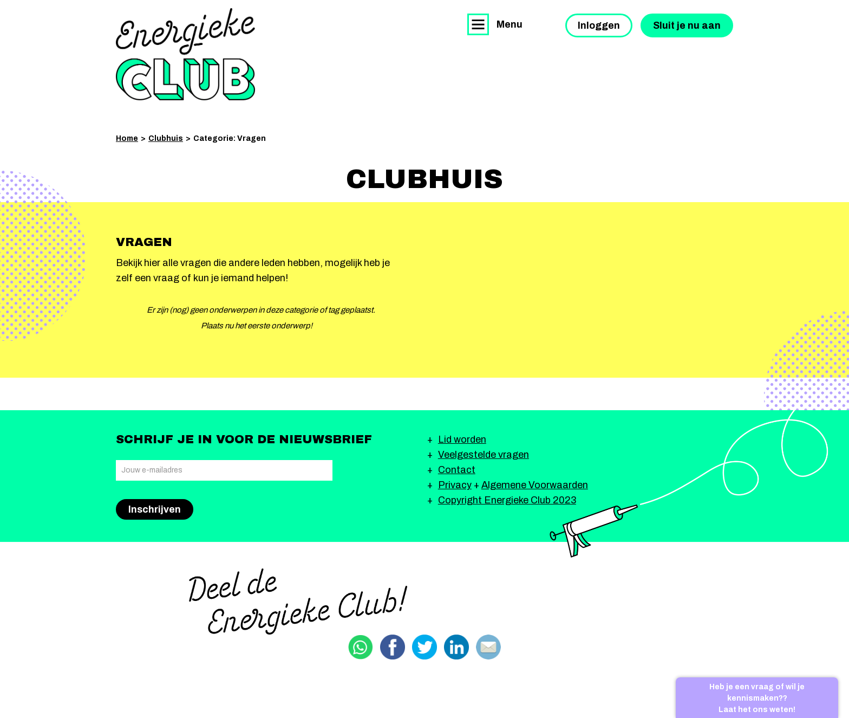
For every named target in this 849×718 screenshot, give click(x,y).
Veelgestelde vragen (483, 454)
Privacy (455, 485)
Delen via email (488, 647)
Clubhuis (165, 138)
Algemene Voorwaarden (534, 485)
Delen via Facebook (392, 647)
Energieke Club (185, 54)
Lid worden (462, 439)
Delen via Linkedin (456, 647)
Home (127, 138)
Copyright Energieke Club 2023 (507, 500)
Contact (456, 469)
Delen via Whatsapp (360, 647)
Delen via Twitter (424, 647)
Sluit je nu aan (687, 25)
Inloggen (599, 25)
